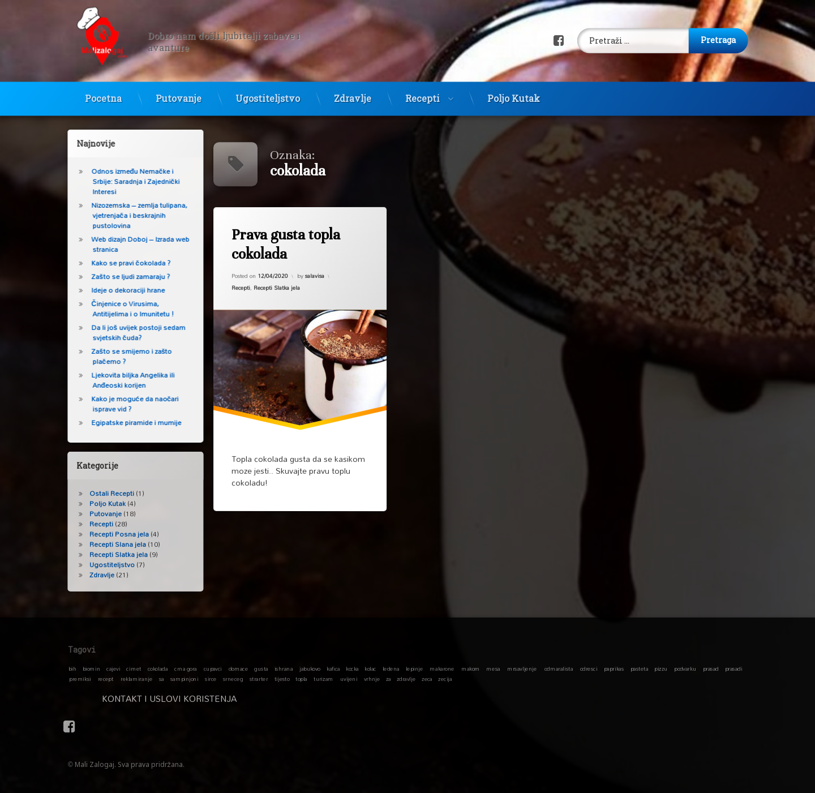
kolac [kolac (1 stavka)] (370, 668)
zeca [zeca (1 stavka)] (427, 679)
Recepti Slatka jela (277, 287)
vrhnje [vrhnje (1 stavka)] (372, 679)
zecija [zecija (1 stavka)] (445, 679)
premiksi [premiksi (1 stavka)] (80, 679)
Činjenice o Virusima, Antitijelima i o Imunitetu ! (124, 308)
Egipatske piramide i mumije (128, 422)
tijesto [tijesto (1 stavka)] (282, 679)
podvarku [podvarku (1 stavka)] (685, 668)
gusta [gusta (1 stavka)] (261, 668)
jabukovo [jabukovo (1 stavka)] (309, 668)
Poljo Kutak (513, 91)
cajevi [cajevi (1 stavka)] (113, 668)
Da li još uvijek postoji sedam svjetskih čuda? (130, 332)
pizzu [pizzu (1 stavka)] (660, 668)
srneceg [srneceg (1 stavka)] (233, 679)
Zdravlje (352, 91)
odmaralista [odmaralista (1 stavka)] (558, 668)
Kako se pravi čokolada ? (122, 262)
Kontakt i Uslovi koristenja (236, 698)
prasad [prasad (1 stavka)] (711, 668)
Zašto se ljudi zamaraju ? (122, 276)
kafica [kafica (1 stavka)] (333, 668)
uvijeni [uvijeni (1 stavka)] (349, 679)
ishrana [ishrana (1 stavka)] (283, 668)
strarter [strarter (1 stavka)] (259, 679)
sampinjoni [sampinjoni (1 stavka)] (184, 679)
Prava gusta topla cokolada (285, 244)
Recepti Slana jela (109, 544)
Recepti (422, 91)
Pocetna (103, 91)
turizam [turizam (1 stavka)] (323, 679)
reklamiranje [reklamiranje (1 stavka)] (136, 679)
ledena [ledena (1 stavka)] (391, 668)
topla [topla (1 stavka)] (301, 679)
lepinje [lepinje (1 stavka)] (414, 668)
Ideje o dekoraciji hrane (119, 290)
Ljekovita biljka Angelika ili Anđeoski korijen (124, 380)
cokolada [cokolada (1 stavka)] (158, 668)
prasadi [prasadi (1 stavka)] (734, 668)
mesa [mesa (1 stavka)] (493, 668)
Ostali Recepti (103, 493)
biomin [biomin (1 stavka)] (92, 668)
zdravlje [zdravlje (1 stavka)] (406, 679)
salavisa (314, 275)
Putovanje (178, 91)
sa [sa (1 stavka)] (161, 679)
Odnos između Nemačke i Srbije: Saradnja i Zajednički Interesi (127, 181)
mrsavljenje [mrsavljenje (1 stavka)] (522, 668)
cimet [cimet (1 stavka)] (133, 668)
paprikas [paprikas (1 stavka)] (614, 668)
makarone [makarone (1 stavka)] (442, 668)
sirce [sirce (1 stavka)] (211, 679)
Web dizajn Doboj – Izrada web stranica (132, 244)
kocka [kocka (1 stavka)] (352, 668)
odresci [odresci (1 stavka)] (589, 668)
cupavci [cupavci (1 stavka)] (213, 668)
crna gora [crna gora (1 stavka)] (185, 668)
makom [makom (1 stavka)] (470, 668)
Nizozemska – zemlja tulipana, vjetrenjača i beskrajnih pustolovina (130, 215)
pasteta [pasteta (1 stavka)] (639, 668)
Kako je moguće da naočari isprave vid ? (126, 403)
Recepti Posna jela (110, 534)
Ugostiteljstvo (267, 91)
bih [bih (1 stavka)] (72, 668)
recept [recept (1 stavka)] (106, 679)
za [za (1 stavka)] (388, 679)
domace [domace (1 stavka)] (238, 668)
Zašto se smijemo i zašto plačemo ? (123, 356)
